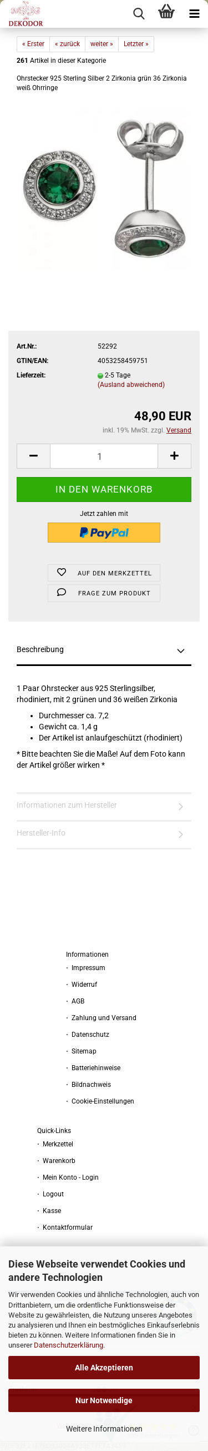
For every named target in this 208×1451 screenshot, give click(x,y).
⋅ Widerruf (81, 984)
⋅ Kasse (49, 1211)
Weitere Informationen (104, 1428)
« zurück (67, 44)
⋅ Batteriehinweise (93, 1068)
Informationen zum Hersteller (67, 805)
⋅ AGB (75, 1001)
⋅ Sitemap (81, 1051)
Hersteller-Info (41, 832)
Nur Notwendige (104, 1400)
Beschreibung (40, 649)
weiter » (101, 44)
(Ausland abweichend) (131, 385)
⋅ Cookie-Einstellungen (100, 1101)
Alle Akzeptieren (104, 1367)
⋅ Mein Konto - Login (68, 1177)
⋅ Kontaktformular (65, 1227)
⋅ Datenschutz (87, 1034)
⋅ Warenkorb (56, 1161)
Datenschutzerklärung (68, 1345)
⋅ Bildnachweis (88, 1085)
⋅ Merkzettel (55, 1144)
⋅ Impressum (85, 968)
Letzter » (136, 44)
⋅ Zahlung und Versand (101, 1018)
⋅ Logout (50, 1194)
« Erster (33, 44)
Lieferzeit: (31, 375)
